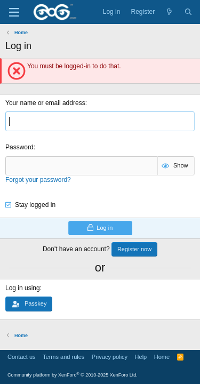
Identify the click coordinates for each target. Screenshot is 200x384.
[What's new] (169, 12)
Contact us (21, 357)
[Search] (188, 12)
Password (19, 147)
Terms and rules (63, 357)
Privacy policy (109, 357)
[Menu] (14, 12)
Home (162, 357)
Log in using (22, 288)
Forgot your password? (38, 179)
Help (141, 357)
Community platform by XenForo (72, 375)
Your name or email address (45, 103)
